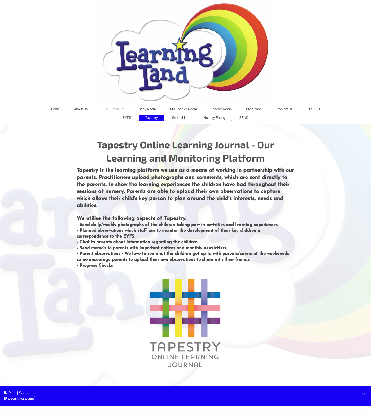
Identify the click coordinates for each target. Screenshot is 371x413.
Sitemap (25, 393)
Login (363, 393)
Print (10, 393)
